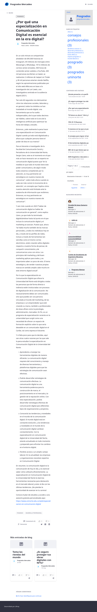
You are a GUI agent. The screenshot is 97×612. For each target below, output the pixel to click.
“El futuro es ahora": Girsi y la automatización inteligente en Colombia (78, 115)
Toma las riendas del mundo (19, 554)
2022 (70, 32)
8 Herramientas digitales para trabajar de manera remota (78, 143)
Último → (83, 188)
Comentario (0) (29, 521)
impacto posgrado (74, 56)
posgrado (20, 513)
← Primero (74, 184)
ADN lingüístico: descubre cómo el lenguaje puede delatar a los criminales (78, 157)
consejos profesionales (78, 40)
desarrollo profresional (34, 513)
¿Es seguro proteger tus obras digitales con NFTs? (78, 101)
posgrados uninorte (76, 77)
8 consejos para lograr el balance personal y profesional (78, 136)
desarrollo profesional (75, 51)
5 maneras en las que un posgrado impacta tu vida (78, 129)
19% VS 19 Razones (75, 122)
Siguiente (74, 188)
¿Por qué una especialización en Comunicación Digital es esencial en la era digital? (78, 108)
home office (72, 55)
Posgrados (20, 16)
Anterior (83, 184)
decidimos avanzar (74, 49)
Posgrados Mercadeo (28, 43)
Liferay (17, 606)
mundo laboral (73, 58)
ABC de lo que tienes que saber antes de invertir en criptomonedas (78, 150)
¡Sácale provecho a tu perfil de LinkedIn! (78, 94)
